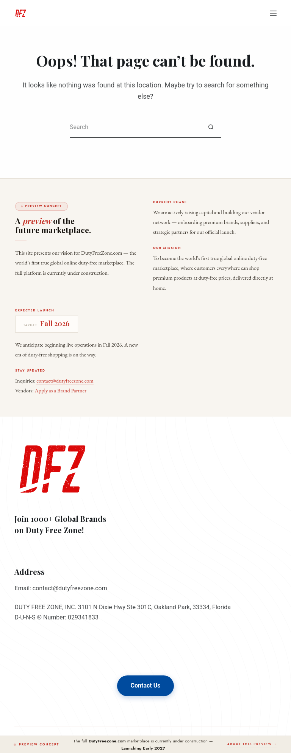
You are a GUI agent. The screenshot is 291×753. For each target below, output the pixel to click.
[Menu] (273, 13)
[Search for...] (135, 127)
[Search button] (210, 127)
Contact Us (146, 685)
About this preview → (252, 744)
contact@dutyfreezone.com (64, 380)
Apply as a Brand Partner (60, 390)
